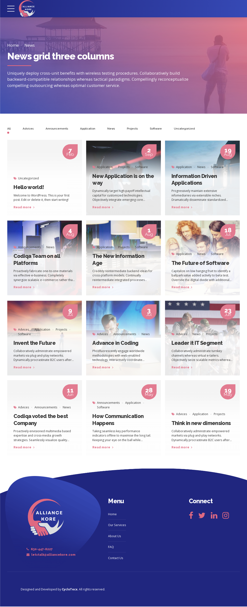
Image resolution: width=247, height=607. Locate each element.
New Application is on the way (123, 179)
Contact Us (115, 558)
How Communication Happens (118, 419)
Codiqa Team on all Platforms (37, 259)
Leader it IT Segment (197, 343)
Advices (23, 330)
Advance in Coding (115, 343)
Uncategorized (28, 179)
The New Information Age (118, 259)
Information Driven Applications (194, 179)
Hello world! (29, 188)
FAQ (111, 547)
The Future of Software (200, 263)
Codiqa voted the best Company (41, 419)
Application (105, 167)
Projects (124, 167)
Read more (22, 207)
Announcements (29, 248)
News (29, 45)
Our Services (117, 525)
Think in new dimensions (201, 423)
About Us (114, 537)
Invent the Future (34, 343)
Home (13, 45)
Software (141, 167)
